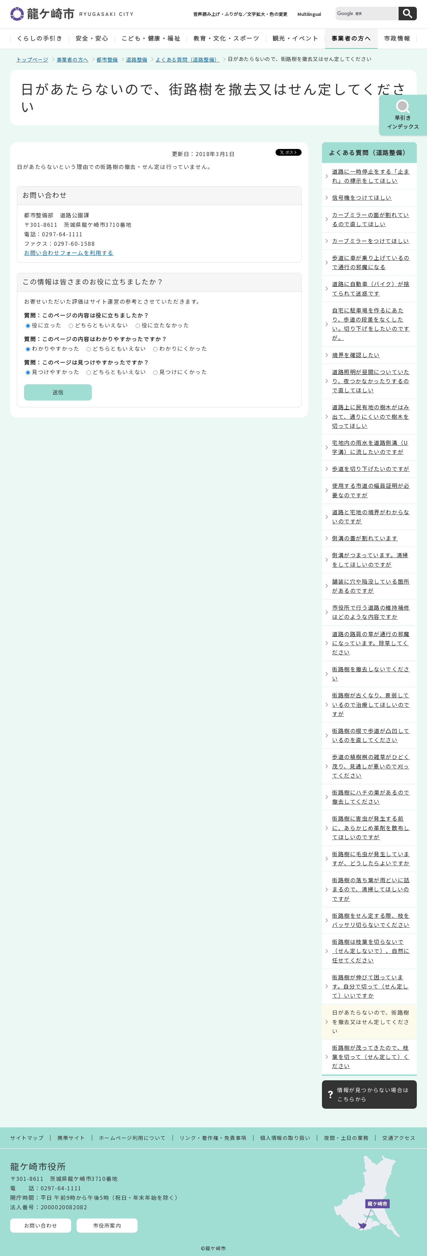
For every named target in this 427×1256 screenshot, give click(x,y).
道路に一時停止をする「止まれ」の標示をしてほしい (371, 176)
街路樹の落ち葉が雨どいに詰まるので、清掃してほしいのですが (371, 889)
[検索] (366, 13)
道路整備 (136, 59)
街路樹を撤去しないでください (371, 673)
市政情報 (397, 38)
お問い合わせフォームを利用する (69, 252)
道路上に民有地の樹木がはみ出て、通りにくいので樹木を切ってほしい (371, 416)
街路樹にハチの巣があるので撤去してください (371, 796)
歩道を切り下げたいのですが (371, 468)
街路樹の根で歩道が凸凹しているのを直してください (371, 735)
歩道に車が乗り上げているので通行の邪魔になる (371, 262)
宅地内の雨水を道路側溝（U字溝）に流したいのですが (370, 447)
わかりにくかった (183, 348)
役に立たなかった (165, 325)
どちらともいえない (101, 325)
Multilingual (309, 14)
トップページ (32, 59)
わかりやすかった (56, 348)
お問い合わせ (41, 1225)
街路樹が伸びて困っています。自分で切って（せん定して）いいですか (370, 986)
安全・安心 (92, 38)
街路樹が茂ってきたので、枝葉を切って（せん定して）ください (370, 1056)
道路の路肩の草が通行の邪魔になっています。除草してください (371, 643)
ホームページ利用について (132, 1137)
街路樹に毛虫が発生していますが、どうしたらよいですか (371, 858)
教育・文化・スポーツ (227, 38)
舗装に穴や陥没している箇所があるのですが (371, 585)
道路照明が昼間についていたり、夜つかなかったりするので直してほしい (371, 381)
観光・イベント (295, 38)
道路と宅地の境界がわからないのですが (371, 516)
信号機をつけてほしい (362, 197)
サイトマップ (27, 1137)
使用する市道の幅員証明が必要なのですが (371, 490)
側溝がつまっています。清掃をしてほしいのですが (370, 559)
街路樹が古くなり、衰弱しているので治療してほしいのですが (371, 704)
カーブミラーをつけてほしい (370, 241)
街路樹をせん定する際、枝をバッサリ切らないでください (371, 920)
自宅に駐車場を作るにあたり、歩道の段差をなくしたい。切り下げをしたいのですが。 (371, 324)
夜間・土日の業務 (346, 1137)
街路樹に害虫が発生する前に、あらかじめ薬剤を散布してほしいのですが (371, 827)
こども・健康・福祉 (151, 38)
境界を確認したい (356, 355)
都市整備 (107, 59)
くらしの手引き (40, 38)
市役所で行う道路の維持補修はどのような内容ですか (371, 612)
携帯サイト (71, 1137)
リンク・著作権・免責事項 (213, 1137)
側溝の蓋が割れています (365, 538)
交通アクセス (398, 1137)
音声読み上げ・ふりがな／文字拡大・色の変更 (240, 14)
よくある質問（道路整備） (188, 59)
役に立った (47, 325)
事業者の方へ (351, 38)
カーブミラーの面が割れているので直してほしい (370, 219)
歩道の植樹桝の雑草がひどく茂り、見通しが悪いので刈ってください (371, 766)
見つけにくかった (183, 372)
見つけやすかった (56, 372)
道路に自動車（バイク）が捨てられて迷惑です (371, 288)
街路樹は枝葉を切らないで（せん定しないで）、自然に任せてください (371, 950)
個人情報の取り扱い (285, 1137)
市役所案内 (107, 1225)
